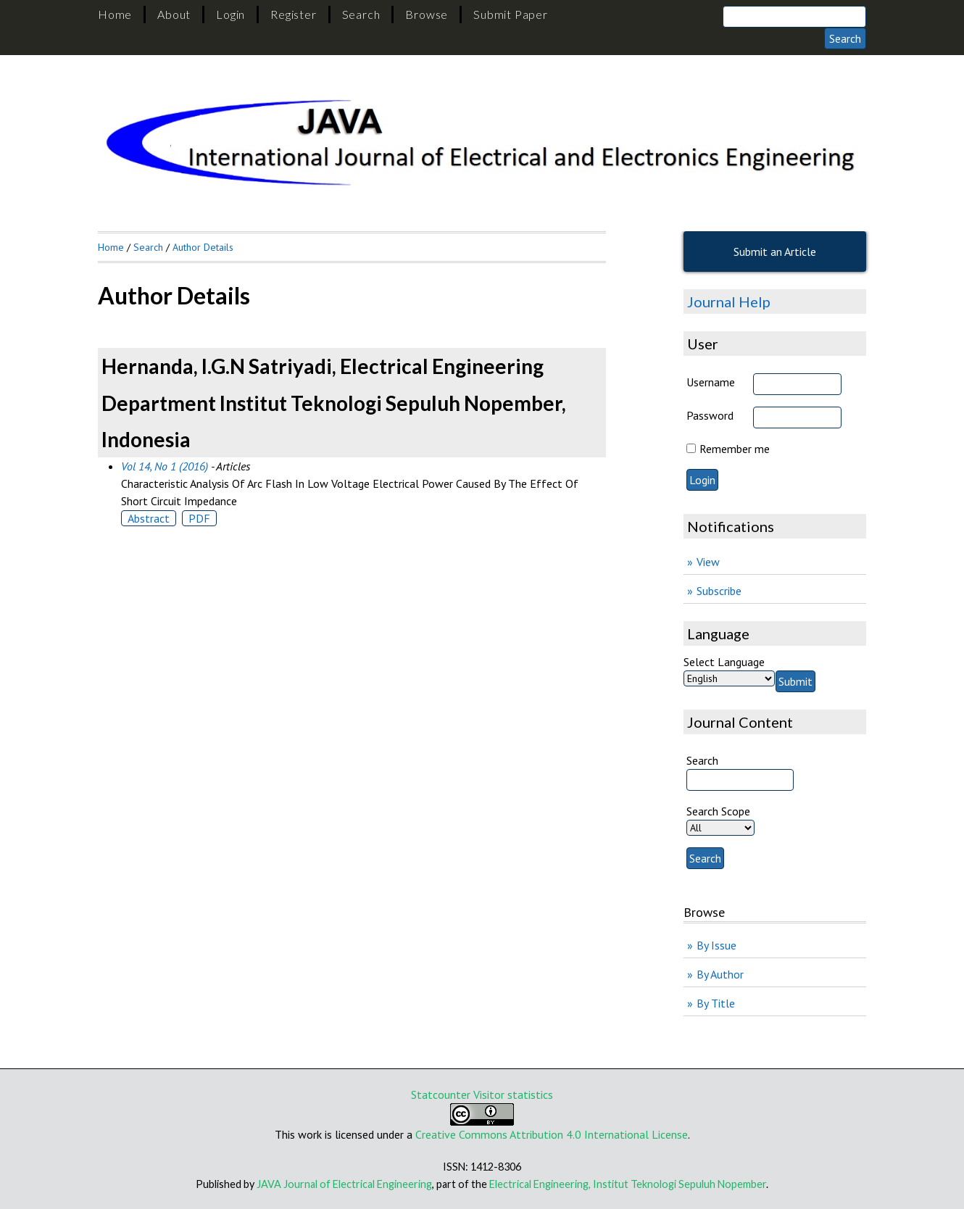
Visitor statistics (513, 1094)
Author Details (203, 247)
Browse (426, 14)
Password (710, 415)
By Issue (716, 945)
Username (710, 382)
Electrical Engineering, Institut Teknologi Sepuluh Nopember (627, 1184)
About (174, 14)
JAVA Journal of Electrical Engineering (344, 1184)
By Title (716, 1003)
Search (361, 14)
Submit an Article (775, 251)
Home (115, 14)
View (708, 561)
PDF (199, 518)
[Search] (794, 17)
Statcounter (440, 1094)
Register (293, 14)
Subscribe (719, 590)
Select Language (724, 662)
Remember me (734, 448)
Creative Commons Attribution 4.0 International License (551, 1134)
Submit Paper (510, 14)
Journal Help (728, 301)
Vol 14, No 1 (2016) (164, 466)
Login (230, 14)
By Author (720, 974)
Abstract (149, 518)
